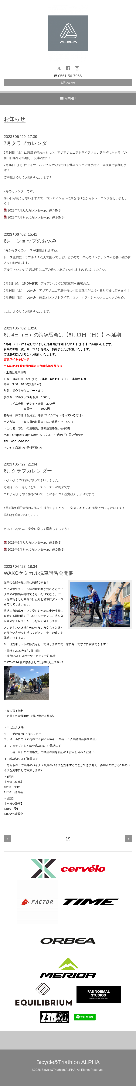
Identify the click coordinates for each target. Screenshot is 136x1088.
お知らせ (15, 121)
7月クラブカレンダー (28, 145)
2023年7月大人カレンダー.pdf (28, 212)
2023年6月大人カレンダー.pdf (28, 544)
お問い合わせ (68, 83)
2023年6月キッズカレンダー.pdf (29, 551)
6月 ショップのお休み (30, 243)
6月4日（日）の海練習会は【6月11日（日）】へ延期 (62, 337)
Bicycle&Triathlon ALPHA (68, 1064)
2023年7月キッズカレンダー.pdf (29, 219)
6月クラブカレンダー (28, 473)
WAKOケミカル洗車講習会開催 (38, 575)
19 (68, 841)
